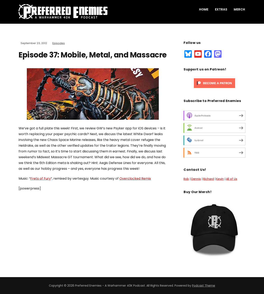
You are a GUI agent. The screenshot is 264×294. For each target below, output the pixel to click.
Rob (186, 179)
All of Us (231, 179)
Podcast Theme (203, 285)
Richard (208, 179)
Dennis (196, 179)
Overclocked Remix (135, 178)
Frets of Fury (40, 178)
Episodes (58, 43)
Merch (239, 9)
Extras (221, 9)
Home (203, 9)
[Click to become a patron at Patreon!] (214, 83)
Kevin (220, 179)
